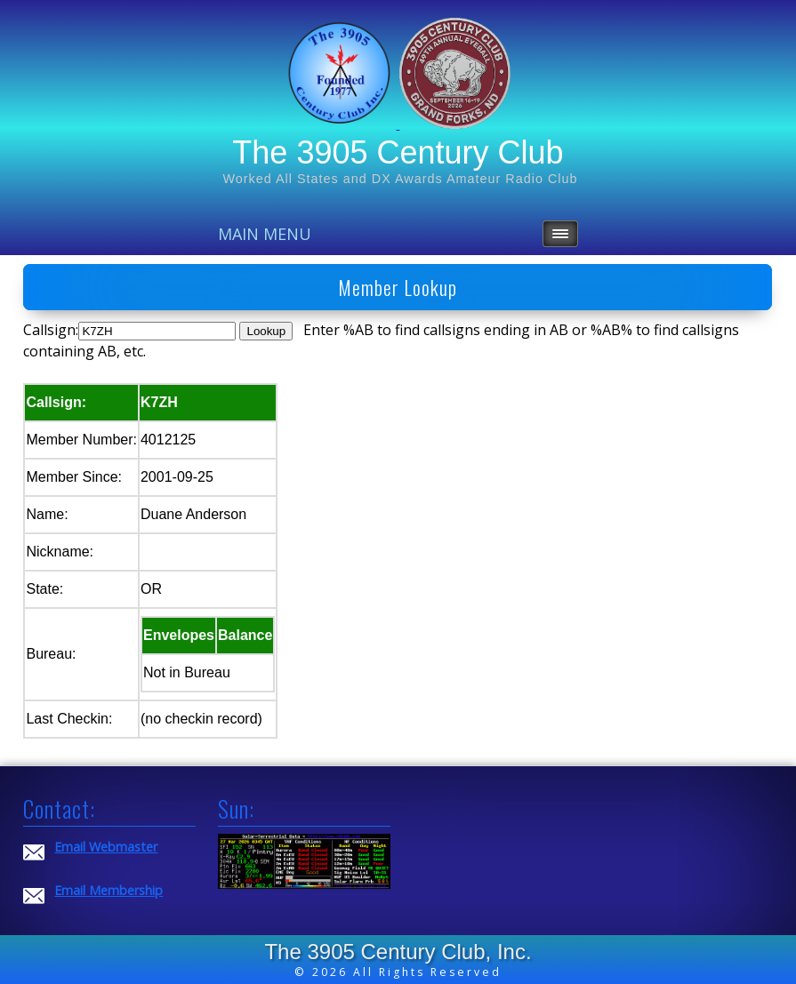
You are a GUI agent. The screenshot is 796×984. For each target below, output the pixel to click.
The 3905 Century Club (397, 152)
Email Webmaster (105, 846)
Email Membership (108, 890)
